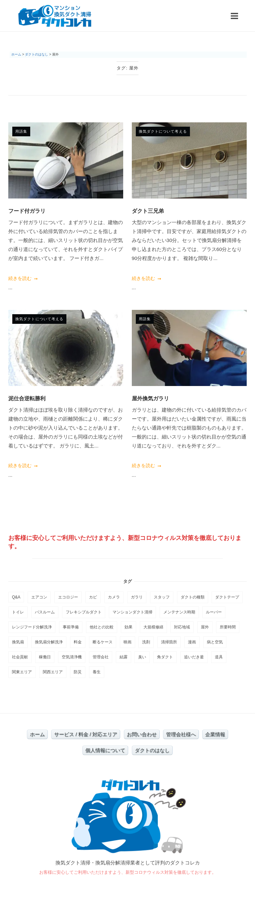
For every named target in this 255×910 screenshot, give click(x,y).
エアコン (39, 597)
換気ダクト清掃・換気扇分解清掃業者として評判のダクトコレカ (127, 862)
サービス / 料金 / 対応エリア (85, 734)
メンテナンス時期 (179, 612)
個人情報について (105, 750)
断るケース (103, 642)
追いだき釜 (194, 657)
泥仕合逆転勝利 (26, 398)
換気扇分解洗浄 (49, 642)
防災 (78, 672)
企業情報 (215, 734)
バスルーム (45, 612)
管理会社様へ (181, 734)
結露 (124, 657)
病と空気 (215, 642)
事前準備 (71, 627)
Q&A (16, 597)
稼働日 (45, 657)
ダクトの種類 (193, 597)
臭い (142, 657)
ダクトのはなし (152, 750)
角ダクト (165, 657)
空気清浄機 (72, 657)
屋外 (205, 627)
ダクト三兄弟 (148, 210)
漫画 (192, 642)
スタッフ (162, 597)
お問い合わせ (142, 734)
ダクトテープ (227, 597)
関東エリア (22, 672)
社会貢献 (20, 657)
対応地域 (182, 627)
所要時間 (228, 627)
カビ (93, 597)
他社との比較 (102, 627)
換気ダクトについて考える (163, 131)
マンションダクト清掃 (132, 612)
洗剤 (146, 642)
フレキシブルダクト (84, 612)
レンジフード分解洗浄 (32, 627)
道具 (219, 657)
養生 (97, 672)
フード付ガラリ (26, 210)
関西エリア (53, 672)
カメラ (114, 597)
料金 (78, 642)
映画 (127, 642)
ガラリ (137, 597)
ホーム (37, 734)
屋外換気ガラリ (150, 398)
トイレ (18, 612)
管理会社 (101, 657)
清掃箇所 (169, 642)
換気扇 (18, 642)
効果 (128, 627)
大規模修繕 (153, 627)
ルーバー (214, 612)
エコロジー (68, 597)
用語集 (21, 131)
